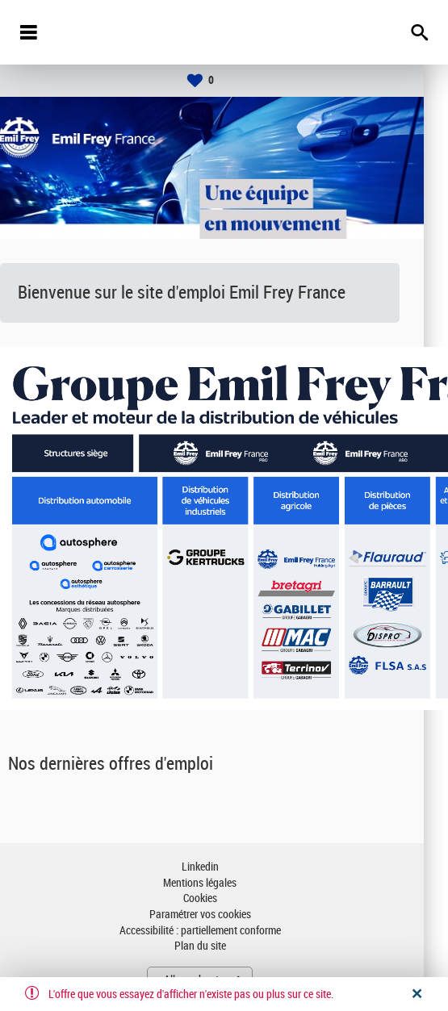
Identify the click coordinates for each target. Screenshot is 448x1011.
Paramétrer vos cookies (224, 914)
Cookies (224, 898)
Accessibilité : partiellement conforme (224, 931)
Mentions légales (224, 883)
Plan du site (224, 946)
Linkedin (224, 867)
